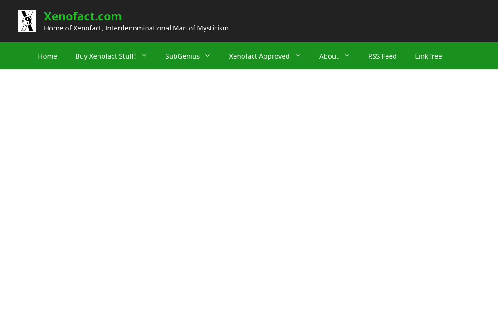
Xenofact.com (83, 16)
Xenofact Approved (269, 55)
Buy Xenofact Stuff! (115, 55)
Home (47, 55)
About (339, 55)
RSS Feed (382, 55)
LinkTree (428, 55)
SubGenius (193, 55)
